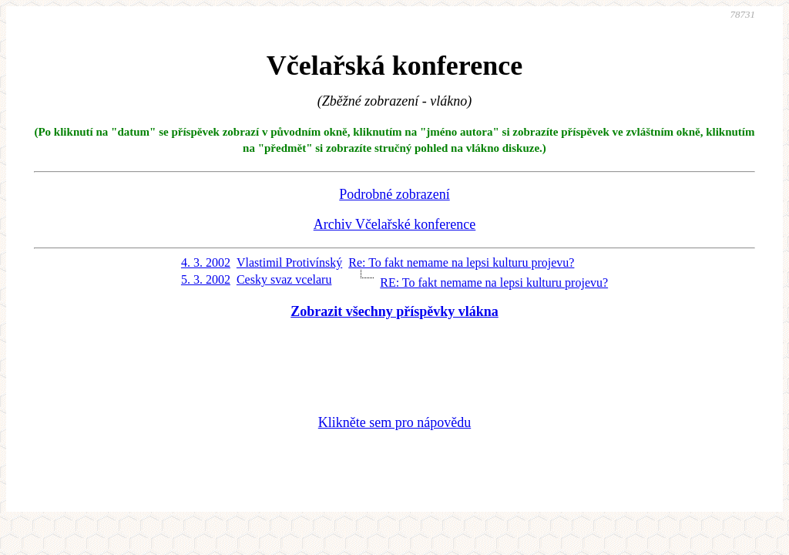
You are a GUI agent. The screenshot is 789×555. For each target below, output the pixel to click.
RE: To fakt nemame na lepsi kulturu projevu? (494, 282)
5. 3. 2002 (205, 279)
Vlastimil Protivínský (289, 262)
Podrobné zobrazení (394, 194)
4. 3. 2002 (205, 262)
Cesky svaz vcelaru (284, 279)
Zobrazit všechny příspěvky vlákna (394, 311)
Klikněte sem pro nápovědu (394, 422)
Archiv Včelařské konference (395, 224)
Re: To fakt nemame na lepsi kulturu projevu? (461, 262)
